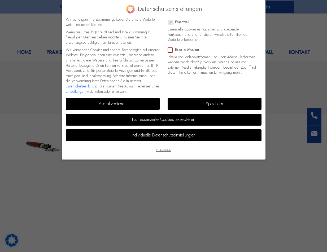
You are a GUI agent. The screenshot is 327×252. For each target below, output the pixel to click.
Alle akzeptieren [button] (113, 103)
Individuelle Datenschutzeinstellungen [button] (163, 135)
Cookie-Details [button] (163, 150)
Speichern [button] (214, 103)
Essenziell (180, 22)
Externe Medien (185, 49)
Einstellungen (75, 92)
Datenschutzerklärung (82, 86)
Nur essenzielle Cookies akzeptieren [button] (163, 119)
